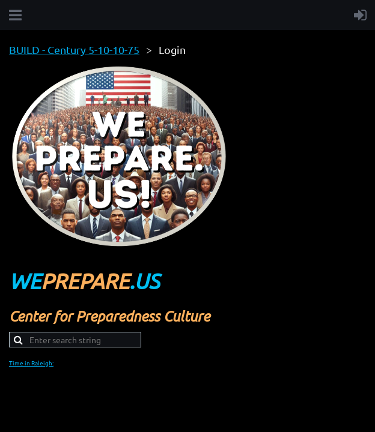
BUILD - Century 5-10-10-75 (74, 49)
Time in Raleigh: (31, 362)
